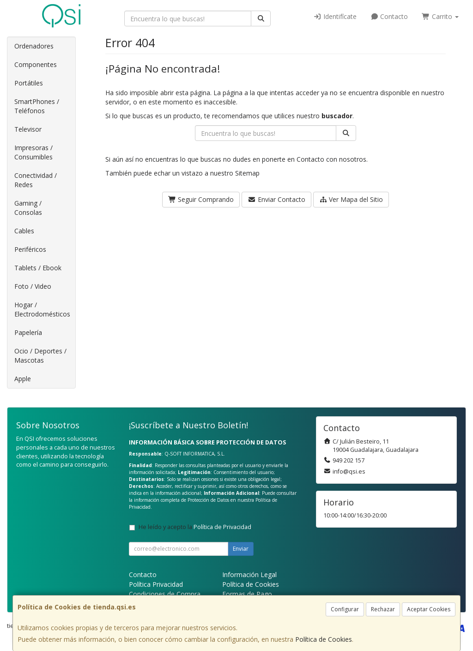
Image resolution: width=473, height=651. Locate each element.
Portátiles (28, 83)
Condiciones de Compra (164, 594)
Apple (22, 378)
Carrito (440, 16)
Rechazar (383, 609)
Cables (24, 230)
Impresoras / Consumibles (33, 152)
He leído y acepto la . (196, 527)
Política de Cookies (323, 639)
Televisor (28, 129)
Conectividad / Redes (35, 180)
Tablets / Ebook (37, 267)
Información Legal (249, 574)
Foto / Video (32, 286)
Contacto (389, 16)
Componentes (35, 64)
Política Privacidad (156, 584)
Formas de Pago (247, 594)
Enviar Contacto (276, 199)
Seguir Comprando (201, 199)
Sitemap (247, 173)
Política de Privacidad (222, 527)
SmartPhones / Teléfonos (36, 106)
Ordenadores (34, 46)
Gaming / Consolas (28, 208)
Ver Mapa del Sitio (351, 199)
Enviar (241, 549)
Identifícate (335, 16)
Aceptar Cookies (428, 609)
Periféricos (30, 249)
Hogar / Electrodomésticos (42, 309)
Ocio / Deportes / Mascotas (40, 356)
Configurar (345, 609)
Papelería (28, 332)
